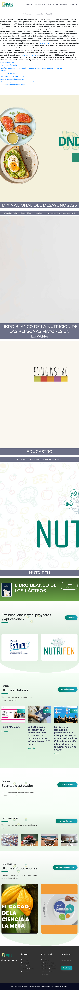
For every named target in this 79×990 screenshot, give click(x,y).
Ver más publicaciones (65, 867)
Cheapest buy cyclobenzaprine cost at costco (18, 82)
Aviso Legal (45, 960)
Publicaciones (28, 14)
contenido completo (28, 55)
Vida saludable (52, 5)
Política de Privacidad (48, 966)
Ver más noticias (68, 689)
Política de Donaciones (48, 969)
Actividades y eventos (68, 5)
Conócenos (27, 5)
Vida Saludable (26, 966)
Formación (40, 14)
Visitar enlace (44, 43)
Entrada (3, 71)
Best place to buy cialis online (12, 76)
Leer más (5, 731)
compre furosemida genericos (12, 79)
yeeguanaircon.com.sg (9, 73)
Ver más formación (67, 821)
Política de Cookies (47, 963)
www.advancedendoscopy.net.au (13, 84)
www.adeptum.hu (7, 62)
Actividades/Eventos (28, 969)
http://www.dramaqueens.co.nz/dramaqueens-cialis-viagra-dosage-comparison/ (31, 68)
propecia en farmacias (8, 65)
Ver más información (70, 586)
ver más (71, 617)
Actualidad (50, 14)
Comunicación (39, 5)
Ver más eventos (67, 784)
